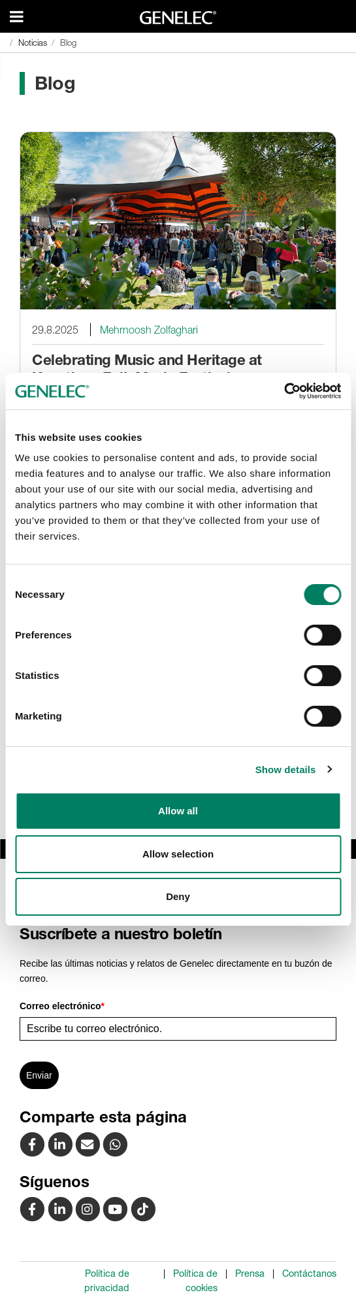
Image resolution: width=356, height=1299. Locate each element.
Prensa (250, 1273)
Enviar (39, 1075)
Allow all (178, 810)
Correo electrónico (62, 1006)
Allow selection (178, 853)
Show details (285, 769)
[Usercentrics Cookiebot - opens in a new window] (284, 391)
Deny (178, 896)
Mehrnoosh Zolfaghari (149, 329)
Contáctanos (309, 1273)
